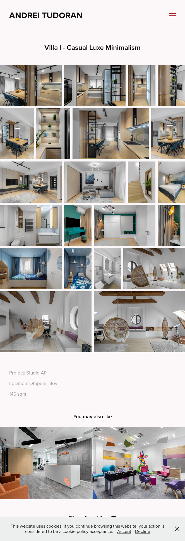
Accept (124, 531)
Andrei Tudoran (46, 15)
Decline (142, 531)
